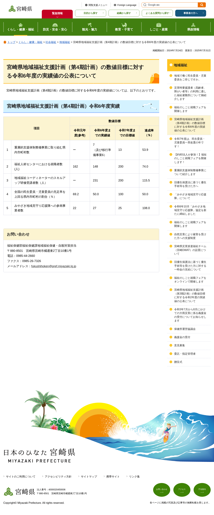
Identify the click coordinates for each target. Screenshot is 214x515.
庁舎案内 (202, 491)
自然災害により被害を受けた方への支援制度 (190, 236)
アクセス (182, 491)
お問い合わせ (162, 491)
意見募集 (179, 345)
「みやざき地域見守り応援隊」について (190, 196)
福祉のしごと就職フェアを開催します (190, 109)
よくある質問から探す (157, 13)
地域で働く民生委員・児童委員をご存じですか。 (190, 77)
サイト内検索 (144, 5)
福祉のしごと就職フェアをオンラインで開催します (190, 279)
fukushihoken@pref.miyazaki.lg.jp (53, 266)
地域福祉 (64, 42)
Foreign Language (126, 5)
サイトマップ (89, 476)
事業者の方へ (191, 13)
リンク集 (134, 476)
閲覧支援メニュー (98, 5)
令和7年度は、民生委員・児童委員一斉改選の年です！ (189, 142)
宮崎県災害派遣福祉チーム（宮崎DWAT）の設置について (190, 250)
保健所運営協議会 (185, 329)
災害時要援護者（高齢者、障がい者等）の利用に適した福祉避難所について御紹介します (190, 93)
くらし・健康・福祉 (30, 42)
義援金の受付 (182, 337)
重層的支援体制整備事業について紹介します (190, 172)
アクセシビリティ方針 (58, 476)
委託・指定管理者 (185, 353)
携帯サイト (113, 476)
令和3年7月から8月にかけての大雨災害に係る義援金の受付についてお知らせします (190, 315)
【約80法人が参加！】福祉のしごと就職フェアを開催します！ (190, 158)
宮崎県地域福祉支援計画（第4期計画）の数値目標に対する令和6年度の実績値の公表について (189, 125)
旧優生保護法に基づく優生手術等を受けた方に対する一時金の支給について (190, 266)
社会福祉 (50, 42)
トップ (11, 42)
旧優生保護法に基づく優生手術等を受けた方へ (190, 184)
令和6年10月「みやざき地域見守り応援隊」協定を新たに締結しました (190, 210)
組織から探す (124, 13)
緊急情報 (57, 13)
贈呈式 (178, 362)
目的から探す (91, 13)
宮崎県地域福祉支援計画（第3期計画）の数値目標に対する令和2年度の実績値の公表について (189, 295)
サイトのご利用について (20, 476)
